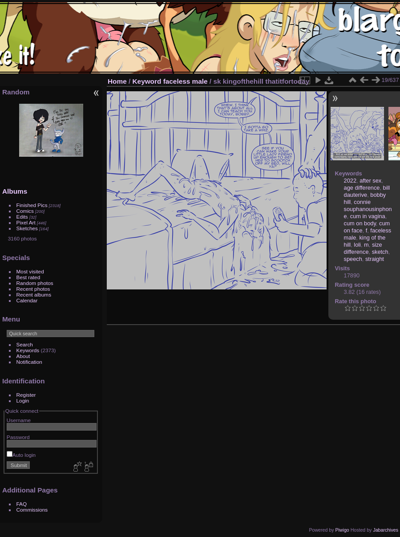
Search (24, 344)
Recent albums (33, 294)
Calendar (27, 300)
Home (117, 81)
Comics (25, 211)
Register (26, 395)
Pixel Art (26, 222)
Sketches (27, 228)
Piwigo (342, 530)
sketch (380, 251)
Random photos (34, 283)
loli (357, 244)
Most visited (30, 271)
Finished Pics (32, 205)
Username (19, 420)
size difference (363, 248)
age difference (362, 187)
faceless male (185, 81)
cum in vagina (367, 216)
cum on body (360, 223)
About (23, 356)
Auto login (21, 455)
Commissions (32, 510)
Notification (29, 362)
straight (374, 259)
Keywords (28, 350)
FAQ (21, 504)
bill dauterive (367, 191)
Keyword (147, 81)
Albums (14, 191)
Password (18, 437)
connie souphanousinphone (368, 209)
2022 (350, 180)
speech (353, 259)
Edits (22, 217)
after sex (370, 180)
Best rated (28, 277)
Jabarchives (385, 530)
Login (22, 400)
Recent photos (33, 289)
